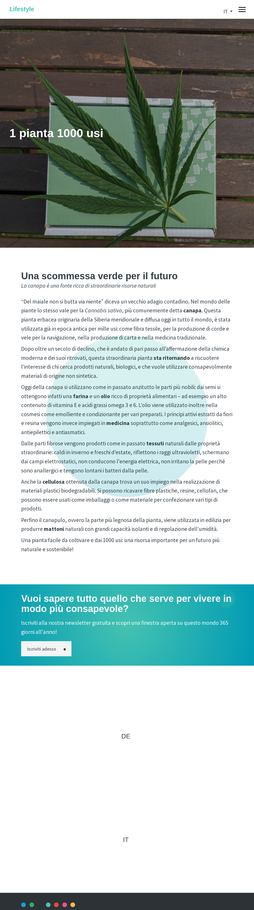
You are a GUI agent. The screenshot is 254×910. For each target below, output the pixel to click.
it (226, 11)
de (126, 736)
